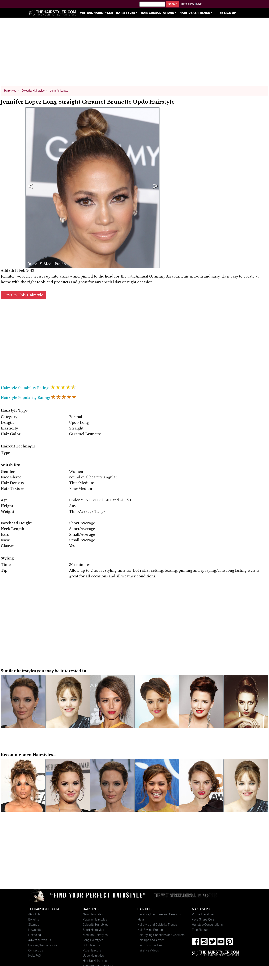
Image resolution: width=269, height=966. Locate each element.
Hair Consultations (157, 13)
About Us (34, 914)
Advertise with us (39, 940)
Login (199, 3)
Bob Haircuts (91, 945)
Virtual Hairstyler (96, 13)
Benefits (33, 919)
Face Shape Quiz (203, 919)
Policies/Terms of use (42, 945)
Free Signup (200, 930)
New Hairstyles (93, 914)
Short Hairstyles (93, 930)
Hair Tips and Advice (151, 940)
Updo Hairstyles (93, 955)
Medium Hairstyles (95, 935)
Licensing (34, 935)
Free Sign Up (187, 3)
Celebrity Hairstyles (95, 924)
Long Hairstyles (93, 940)
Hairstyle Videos (148, 950)
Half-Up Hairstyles (95, 961)
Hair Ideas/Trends (195, 13)
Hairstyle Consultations (207, 924)
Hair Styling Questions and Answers (161, 935)
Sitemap (33, 924)
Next (154, 188)
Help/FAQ (34, 955)
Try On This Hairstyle (23, 295)
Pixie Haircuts (92, 950)
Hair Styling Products (151, 930)
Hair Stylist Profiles (150, 945)
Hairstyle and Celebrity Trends (157, 924)
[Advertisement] (134, 53)
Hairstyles (125, 13)
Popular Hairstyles (95, 919)
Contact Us (35, 950)
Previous (30, 188)
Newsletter (35, 930)
